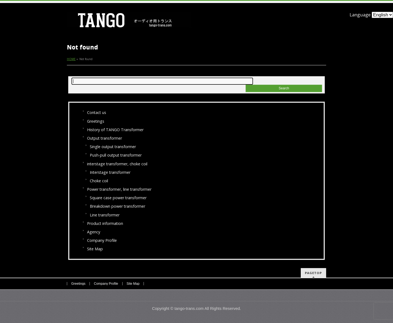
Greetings (95, 121)
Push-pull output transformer (116, 155)
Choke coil (99, 180)
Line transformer (105, 215)
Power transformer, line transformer (119, 189)
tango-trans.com (189, 308)
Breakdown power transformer (117, 206)
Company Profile (102, 240)
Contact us (96, 112)
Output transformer (104, 138)
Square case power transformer (118, 197)
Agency (93, 231)
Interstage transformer (110, 172)
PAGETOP (313, 273)
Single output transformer (113, 146)
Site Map (95, 248)
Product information (105, 223)
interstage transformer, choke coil (117, 163)
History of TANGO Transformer (115, 129)
